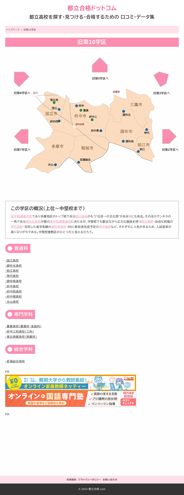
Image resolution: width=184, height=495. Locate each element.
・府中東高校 (13, 296)
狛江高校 (147, 221)
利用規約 (71, 479)
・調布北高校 (13, 265)
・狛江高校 (12, 270)
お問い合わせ (110, 479)
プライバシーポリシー (89, 479)
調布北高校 (33, 221)
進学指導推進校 (60, 221)
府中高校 (105, 226)
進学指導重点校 (21, 216)
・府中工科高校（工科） (19, 331)
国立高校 (81, 216)
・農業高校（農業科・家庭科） (23, 326)
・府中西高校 (13, 291)
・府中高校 (12, 286)
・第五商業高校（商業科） (21, 336)
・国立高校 (12, 260)
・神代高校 (12, 276)
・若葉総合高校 (15, 361)
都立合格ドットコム (92, 8)
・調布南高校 (13, 281)
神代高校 (17, 226)
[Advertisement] (92, 442)
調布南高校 (58, 226)
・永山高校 (12, 301)
